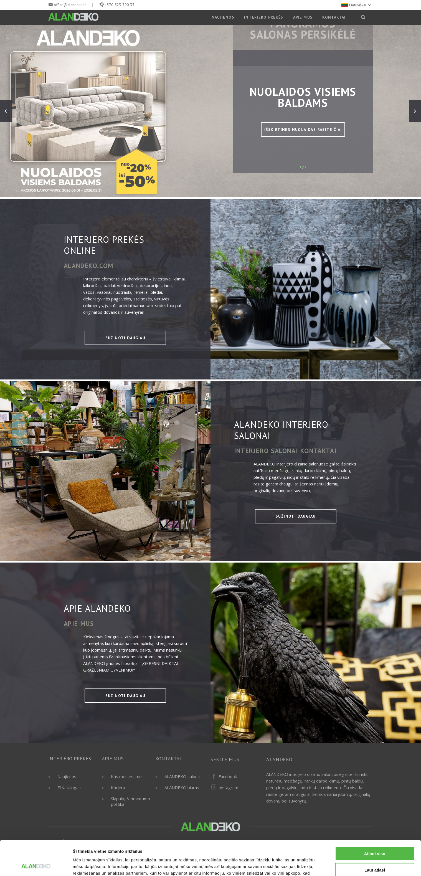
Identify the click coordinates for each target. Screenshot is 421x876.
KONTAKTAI (334, 17)
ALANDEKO (279, 759)
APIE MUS (303, 17)
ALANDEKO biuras (181, 787)
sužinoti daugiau (125, 337)
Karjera (118, 787)
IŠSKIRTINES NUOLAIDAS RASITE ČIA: (303, 129)
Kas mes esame (126, 776)
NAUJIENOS (223, 17)
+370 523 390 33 (120, 4)
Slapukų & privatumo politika (130, 801)
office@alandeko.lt (70, 4)
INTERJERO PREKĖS (263, 17)
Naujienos (66, 776)
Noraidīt (375, 853)
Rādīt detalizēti (302, 865)
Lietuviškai (356, 5)
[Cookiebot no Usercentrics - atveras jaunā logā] (36, 865)
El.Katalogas (69, 787)
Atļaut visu (375, 820)
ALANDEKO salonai (182, 776)
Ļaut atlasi (374, 837)
